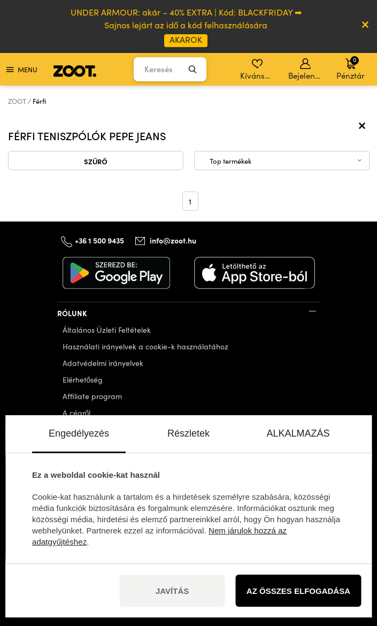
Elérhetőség (83, 380)
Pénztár (350, 68)
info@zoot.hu (173, 240)
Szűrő (95, 161)
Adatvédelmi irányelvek (103, 363)
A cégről (77, 413)
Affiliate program (92, 396)
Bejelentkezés (306, 69)
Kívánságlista (258, 69)
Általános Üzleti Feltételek (107, 330)
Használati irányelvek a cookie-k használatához (145, 346)
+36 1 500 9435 (99, 240)
